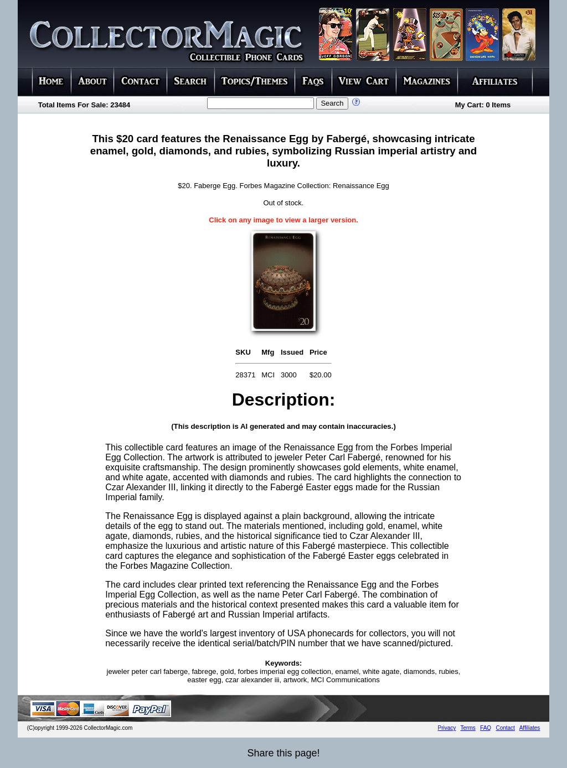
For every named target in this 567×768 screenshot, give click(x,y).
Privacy (447, 728)
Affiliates (529, 728)
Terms (468, 728)
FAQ (485, 728)
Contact (505, 728)
